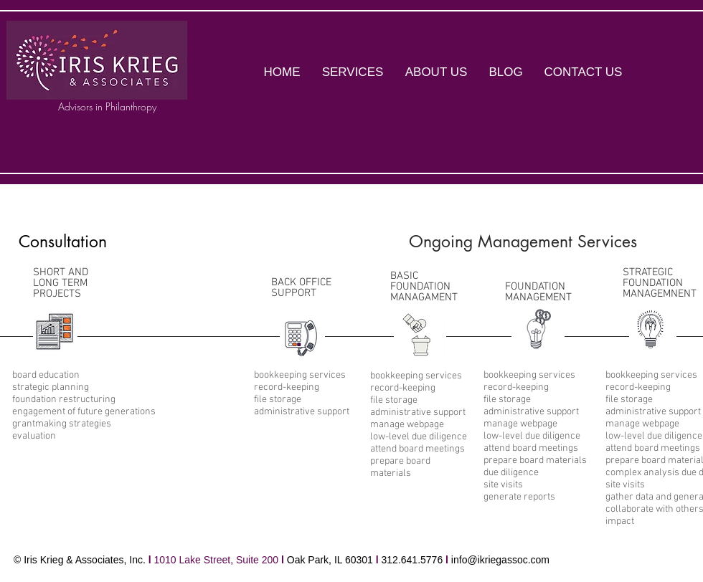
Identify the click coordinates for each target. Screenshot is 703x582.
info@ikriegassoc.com (500, 560)
